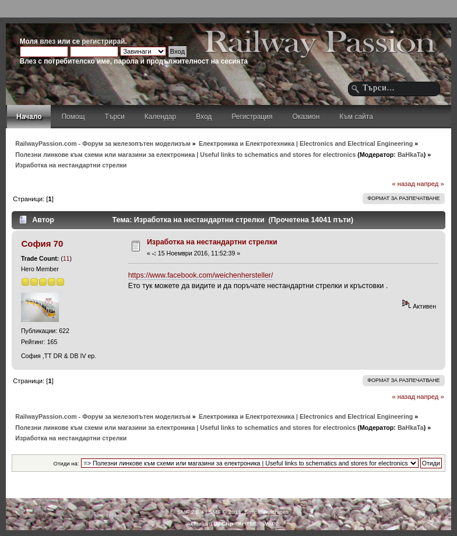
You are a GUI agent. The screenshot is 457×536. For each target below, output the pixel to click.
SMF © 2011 (225, 512)
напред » (430, 183)
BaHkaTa (411, 154)
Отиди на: (66, 463)
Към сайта (356, 117)
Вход (204, 117)
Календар (160, 117)
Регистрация (251, 117)
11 (66, 258)
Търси (115, 117)
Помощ (73, 117)
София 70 (42, 243)
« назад (403, 183)
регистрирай (103, 41)
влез (47, 41)
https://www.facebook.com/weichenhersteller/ (200, 275)
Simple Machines (266, 512)
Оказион (305, 117)
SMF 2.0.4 (190, 512)
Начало (28, 117)
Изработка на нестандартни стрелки (212, 242)
